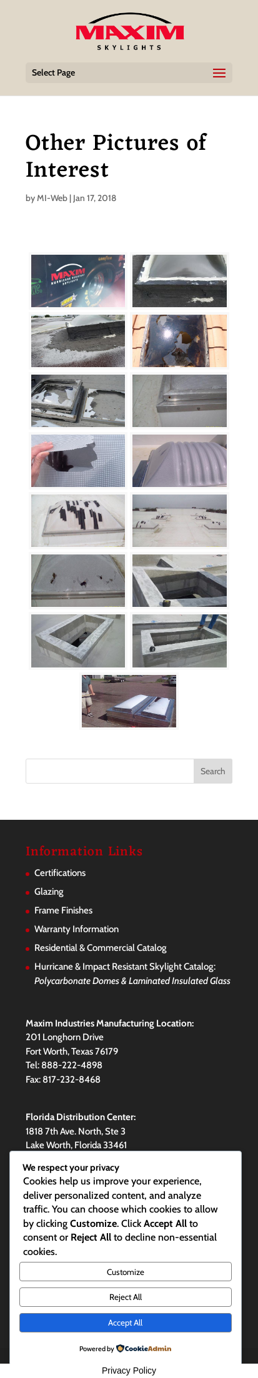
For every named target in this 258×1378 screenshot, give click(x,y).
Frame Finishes (63, 910)
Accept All (125, 1322)
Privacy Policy (129, 1371)
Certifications (60, 872)
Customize (125, 1272)
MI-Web (52, 198)
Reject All (125, 1297)
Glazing (49, 891)
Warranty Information (76, 929)
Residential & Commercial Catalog (100, 947)
